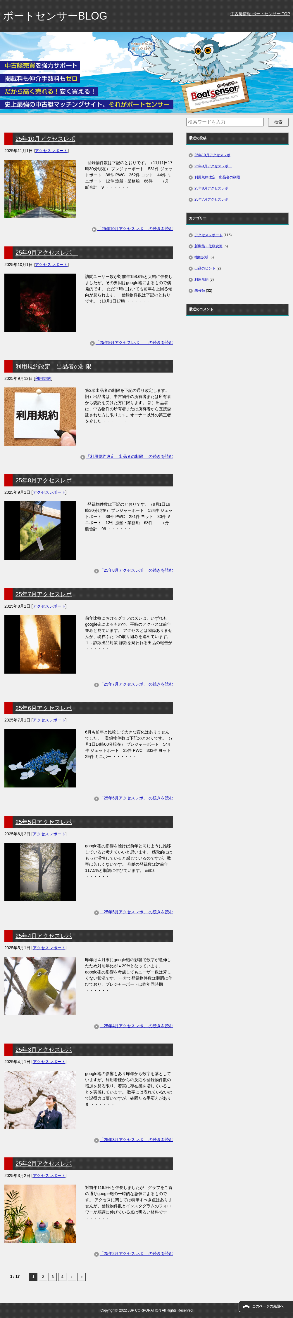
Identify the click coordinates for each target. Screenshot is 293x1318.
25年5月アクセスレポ (43, 822)
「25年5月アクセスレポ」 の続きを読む (136, 912)
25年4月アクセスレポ (43, 936)
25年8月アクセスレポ (43, 480)
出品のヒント (205, 268)
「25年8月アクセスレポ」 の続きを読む (136, 570)
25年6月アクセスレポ (43, 708)
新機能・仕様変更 (208, 246)
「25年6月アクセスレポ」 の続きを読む (136, 798)
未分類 (199, 290)
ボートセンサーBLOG (55, 16)
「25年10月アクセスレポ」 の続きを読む (135, 228)
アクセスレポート (51, 150)
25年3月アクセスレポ (43, 1049)
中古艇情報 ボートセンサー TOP (260, 13)
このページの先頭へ (268, 1306)
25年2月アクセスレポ (43, 1163)
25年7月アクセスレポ (43, 594)
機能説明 (201, 257)
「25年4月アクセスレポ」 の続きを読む (136, 1025)
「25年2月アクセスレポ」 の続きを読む (136, 1253)
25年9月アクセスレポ (46, 252)
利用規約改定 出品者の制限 (53, 366)
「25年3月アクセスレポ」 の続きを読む (136, 1139)
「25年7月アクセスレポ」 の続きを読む (136, 684)
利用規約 (43, 378)
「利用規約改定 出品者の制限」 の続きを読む (129, 456)
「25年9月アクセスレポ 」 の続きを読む (134, 342)
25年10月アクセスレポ (45, 138)
